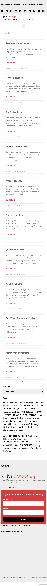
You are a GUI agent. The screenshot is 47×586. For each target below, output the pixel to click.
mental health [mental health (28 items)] (9, 421)
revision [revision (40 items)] (13, 435)
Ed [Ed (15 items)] (25, 409)
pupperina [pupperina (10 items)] (6, 436)
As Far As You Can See (16, 146)
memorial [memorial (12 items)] (36, 418)
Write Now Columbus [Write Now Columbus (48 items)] (18, 445)
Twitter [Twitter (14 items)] (30, 442)
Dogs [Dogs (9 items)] (22, 409)
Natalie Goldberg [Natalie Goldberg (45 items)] (29, 424)
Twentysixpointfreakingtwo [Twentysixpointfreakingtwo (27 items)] (15, 441)
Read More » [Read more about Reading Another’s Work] (11, 62)
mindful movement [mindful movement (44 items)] (30, 421)
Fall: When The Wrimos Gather (21, 318)
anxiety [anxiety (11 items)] (12, 402)
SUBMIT (23, 519)
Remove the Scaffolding (17, 352)
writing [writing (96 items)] (35, 444)
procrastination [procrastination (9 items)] (28, 433)
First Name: (7, 499)
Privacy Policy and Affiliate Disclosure (15, 525)
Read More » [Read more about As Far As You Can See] (11, 165)
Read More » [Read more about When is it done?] (11, 200)
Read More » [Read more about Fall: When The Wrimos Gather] (11, 337)
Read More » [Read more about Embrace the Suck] (11, 234)
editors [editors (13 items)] (32, 409)
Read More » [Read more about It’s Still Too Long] (11, 303)
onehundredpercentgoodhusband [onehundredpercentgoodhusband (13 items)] (13, 433)
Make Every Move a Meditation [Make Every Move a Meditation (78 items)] (22, 413)
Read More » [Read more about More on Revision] (11, 97)
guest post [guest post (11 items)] (12, 412)
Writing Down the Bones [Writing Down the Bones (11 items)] (10, 448)
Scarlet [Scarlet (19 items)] (30, 436)
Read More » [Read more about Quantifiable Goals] (11, 269)
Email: (5, 508)
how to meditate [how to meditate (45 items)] (24, 411)
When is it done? (14, 180)
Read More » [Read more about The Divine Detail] (11, 131)
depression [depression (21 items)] (14, 405)
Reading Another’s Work (17, 43)
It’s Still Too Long (14, 283)
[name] (23, 503)
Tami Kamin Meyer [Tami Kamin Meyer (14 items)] (20, 439)
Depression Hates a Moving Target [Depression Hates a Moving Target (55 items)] (23, 406)
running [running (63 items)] (23, 435)
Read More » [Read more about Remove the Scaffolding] (11, 372)
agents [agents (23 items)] (6, 402)
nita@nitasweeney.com (10, 487)
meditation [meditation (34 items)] (18, 417)
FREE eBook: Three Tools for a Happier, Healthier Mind (22, 4)
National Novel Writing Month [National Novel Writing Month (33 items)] (18, 427)
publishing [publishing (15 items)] (36, 433)
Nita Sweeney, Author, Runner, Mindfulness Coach (19, 20)
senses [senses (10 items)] (36, 436)
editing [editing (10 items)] (28, 409)
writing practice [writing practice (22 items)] (24, 448)
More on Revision (14, 77)
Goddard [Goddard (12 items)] (6, 412)
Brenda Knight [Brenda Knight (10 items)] (32, 402)
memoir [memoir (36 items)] (28, 417)
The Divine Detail (14, 112)
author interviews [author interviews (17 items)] (21, 402)
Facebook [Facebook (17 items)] (39, 408)
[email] (23, 512)
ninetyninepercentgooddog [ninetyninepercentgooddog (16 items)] (13, 430)
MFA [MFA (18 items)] (18, 421)
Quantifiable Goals (15, 249)
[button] (23, 26)
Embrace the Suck (14, 215)
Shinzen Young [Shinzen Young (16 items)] (8, 439)
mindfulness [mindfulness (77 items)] (11, 424)
